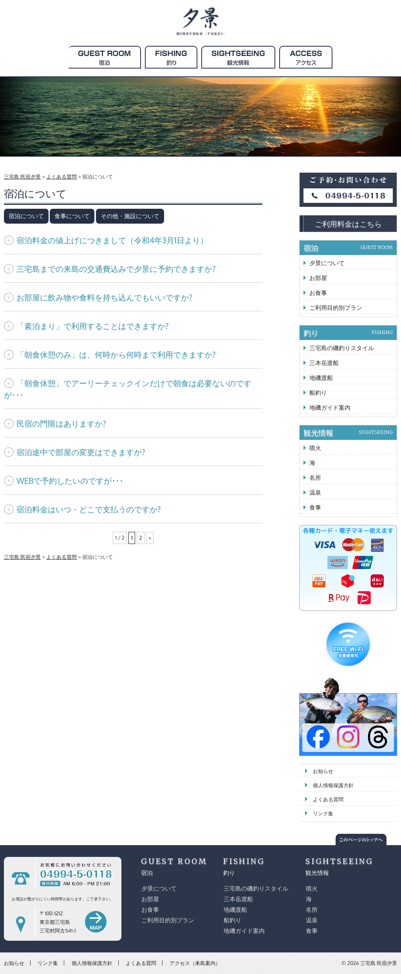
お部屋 (318, 278)
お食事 (318, 292)
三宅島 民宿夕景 (378, 963)
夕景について (327, 263)
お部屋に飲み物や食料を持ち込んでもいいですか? (98, 297)
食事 (315, 507)
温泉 (315, 492)
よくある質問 (328, 799)
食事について (72, 216)
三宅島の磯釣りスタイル (341, 348)
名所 (315, 477)
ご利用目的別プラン (335, 307)
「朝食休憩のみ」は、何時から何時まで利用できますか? (109, 354)
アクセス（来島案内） (195, 963)
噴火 (315, 448)
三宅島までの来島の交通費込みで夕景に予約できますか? (109, 269)
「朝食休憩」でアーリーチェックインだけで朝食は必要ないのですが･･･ (127, 389)
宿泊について (26, 216)
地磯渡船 (321, 377)
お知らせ (323, 771)
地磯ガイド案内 (329, 407)
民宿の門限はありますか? (55, 423)
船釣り (318, 392)
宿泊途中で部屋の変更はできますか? (74, 452)
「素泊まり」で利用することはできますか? (86, 326)
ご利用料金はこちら (348, 223)
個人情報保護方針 (333, 785)
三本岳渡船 (324, 363)
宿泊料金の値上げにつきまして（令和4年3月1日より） (106, 240)
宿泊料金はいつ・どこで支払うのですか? (82, 509)
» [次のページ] (149, 538)
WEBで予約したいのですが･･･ (63, 480)
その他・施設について (130, 216)
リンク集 (323, 813)
